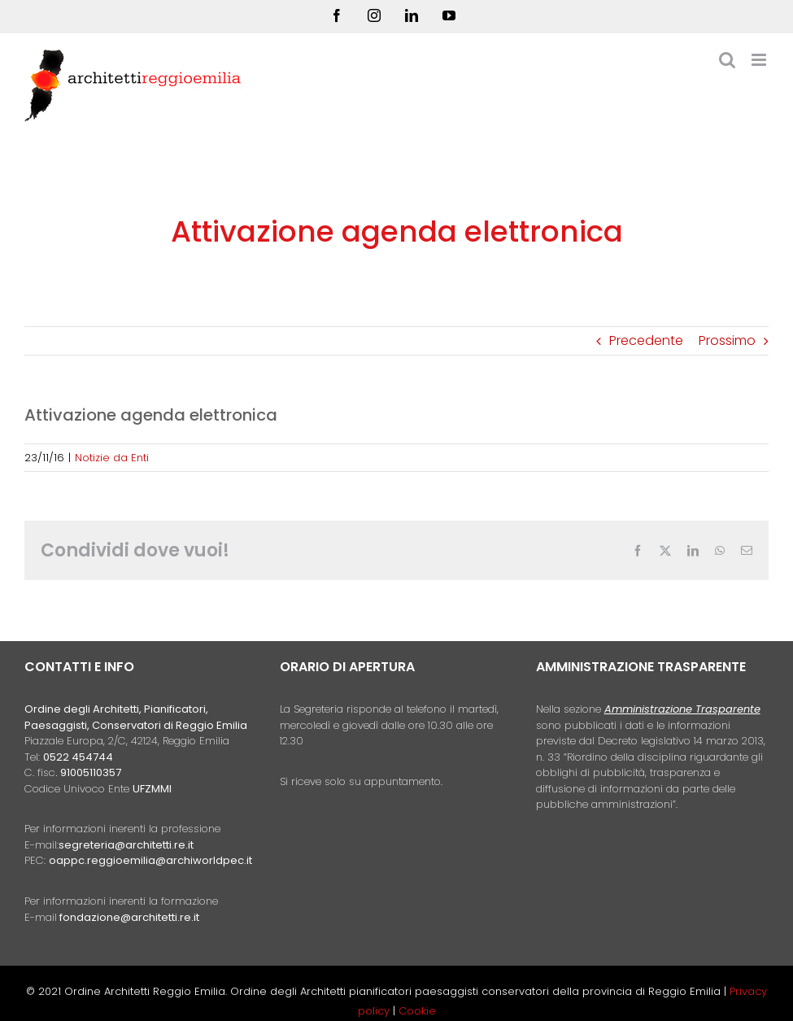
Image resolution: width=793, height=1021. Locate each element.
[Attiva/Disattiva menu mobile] (760, 59)
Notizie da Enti (112, 457)
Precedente (646, 340)
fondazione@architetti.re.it (129, 917)
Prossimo (727, 340)
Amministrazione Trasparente (682, 709)
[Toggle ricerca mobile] (727, 59)
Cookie (417, 1011)
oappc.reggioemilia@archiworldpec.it (150, 860)
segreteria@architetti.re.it (126, 845)
